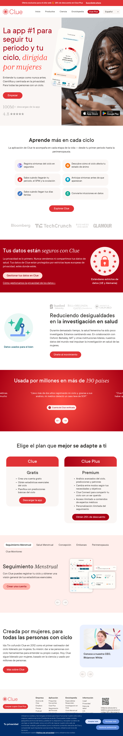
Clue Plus (93, 12)
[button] (50, 12)
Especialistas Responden (70, 702)
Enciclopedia (78, 12)
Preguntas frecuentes (53, 702)
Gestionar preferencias (107, 728)
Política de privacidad (45, 733)
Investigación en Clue (71, 707)
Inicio (37, 12)
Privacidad (86, 704)
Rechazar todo (110, 722)
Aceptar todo (93, 722)
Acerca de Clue (39, 702)
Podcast (39, 711)
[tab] (18, 545)
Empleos (39, 706)
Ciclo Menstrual (71, 711)
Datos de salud (86, 707)
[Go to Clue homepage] (12, 12)
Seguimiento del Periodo (53, 710)
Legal (85, 701)
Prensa (38, 708)
